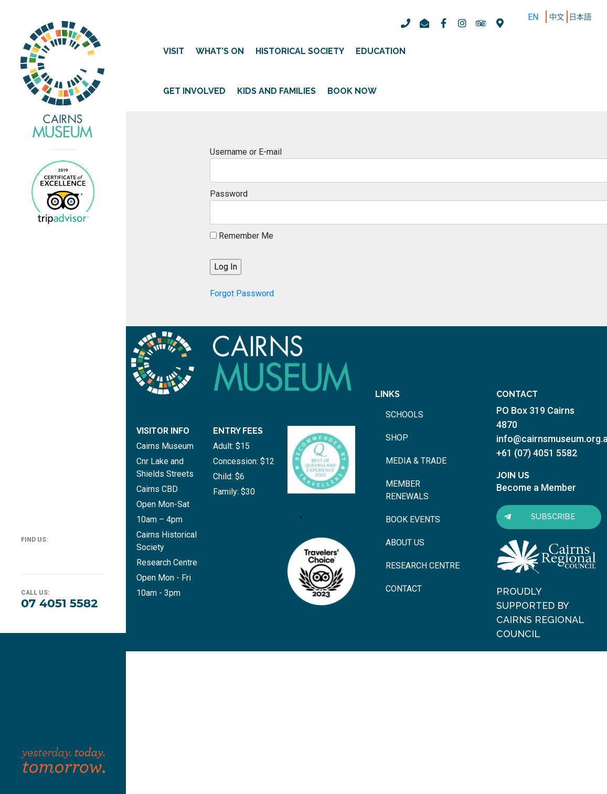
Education (381, 51)
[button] (548, 517)
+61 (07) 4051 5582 (536, 452)
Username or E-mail (246, 152)
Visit (173, 51)
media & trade (416, 461)
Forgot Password (242, 293)
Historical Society (299, 51)
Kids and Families (276, 91)
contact (404, 589)
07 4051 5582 (59, 603)
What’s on (220, 51)
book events (413, 519)
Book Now (352, 91)
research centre (423, 566)
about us (405, 543)
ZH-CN (559, 17)
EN (533, 17)
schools (404, 415)
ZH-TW (582, 17)
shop (397, 438)
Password (229, 194)
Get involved (194, 91)
